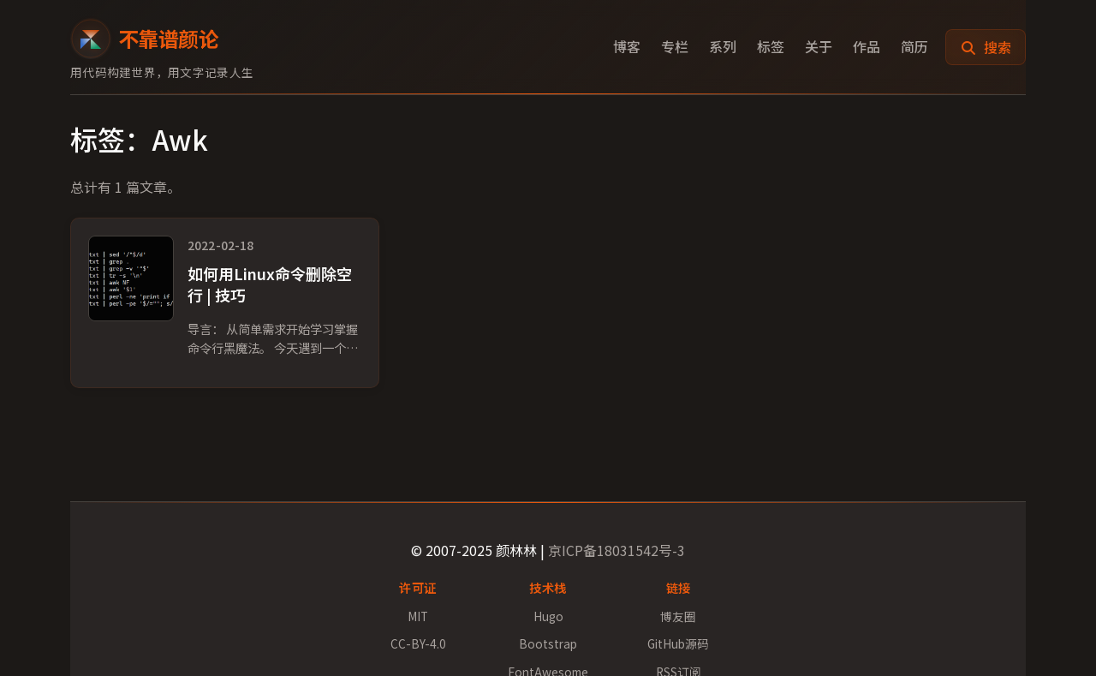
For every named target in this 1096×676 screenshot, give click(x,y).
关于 (818, 46)
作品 (866, 46)
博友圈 (678, 616)
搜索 (985, 47)
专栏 (674, 46)
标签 (770, 46)
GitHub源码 (678, 643)
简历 (914, 46)
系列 (722, 46)
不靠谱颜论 (144, 38)
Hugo (548, 616)
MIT (418, 616)
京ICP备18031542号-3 (616, 550)
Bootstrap (548, 643)
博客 (626, 46)
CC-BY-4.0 (418, 643)
